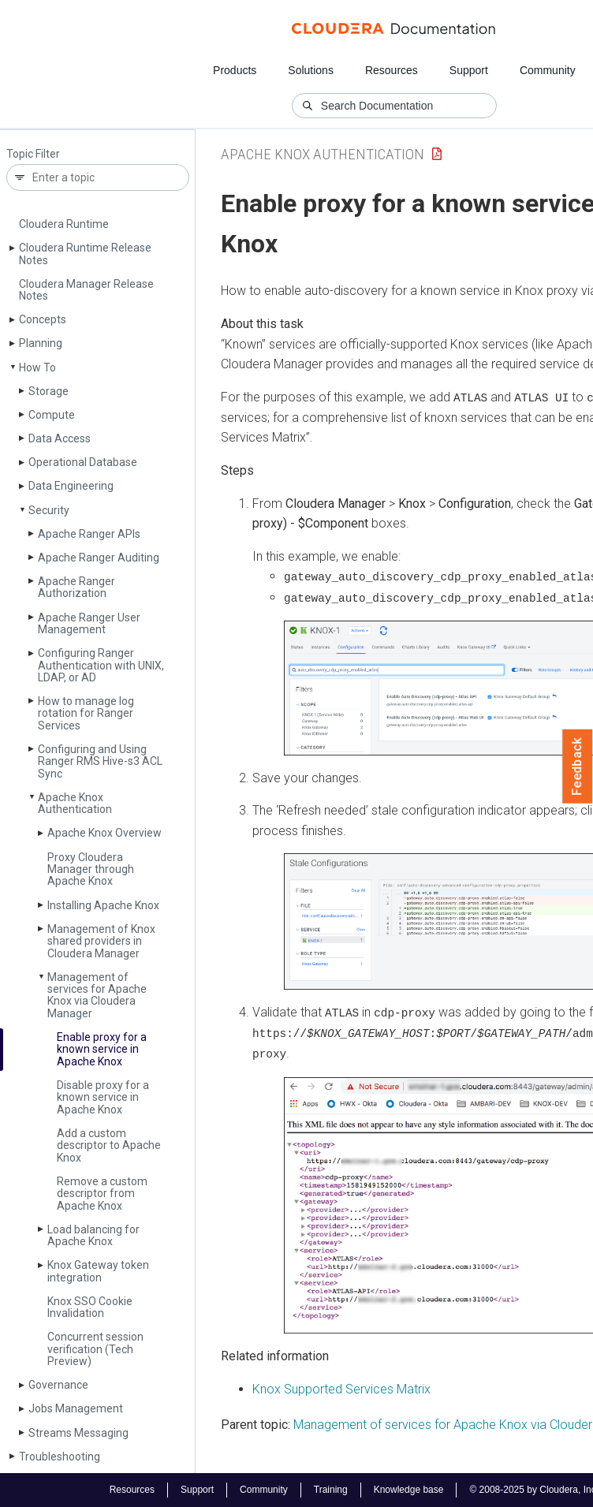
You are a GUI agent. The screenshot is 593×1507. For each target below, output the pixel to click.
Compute (51, 414)
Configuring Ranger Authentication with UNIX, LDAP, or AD (101, 665)
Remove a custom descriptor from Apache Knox (102, 1193)
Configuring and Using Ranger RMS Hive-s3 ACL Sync (100, 761)
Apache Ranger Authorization (76, 587)
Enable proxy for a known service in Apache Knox (102, 1049)
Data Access (59, 438)
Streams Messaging (78, 1433)
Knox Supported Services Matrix (341, 1386)
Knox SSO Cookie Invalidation (89, 1307)
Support (468, 70)
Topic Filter (33, 154)
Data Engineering (71, 485)
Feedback (577, 766)
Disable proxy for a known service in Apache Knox (103, 1097)
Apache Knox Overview (104, 832)
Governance (58, 1384)
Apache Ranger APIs (89, 534)
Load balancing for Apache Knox (93, 1235)
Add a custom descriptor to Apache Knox (109, 1145)
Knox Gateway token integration (98, 1271)
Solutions (311, 70)
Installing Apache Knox (103, 905)
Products (234, 70)
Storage (48, 391)
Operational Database (82, 462)
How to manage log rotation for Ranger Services (86, 713)
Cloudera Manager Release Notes (86, 290)
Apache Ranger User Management (89, 623)
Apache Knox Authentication (75, 803)
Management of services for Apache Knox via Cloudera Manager (97, 995)
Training (331, 1489)
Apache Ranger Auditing (98, 557)
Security (48, 510)
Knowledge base (409, 1489)
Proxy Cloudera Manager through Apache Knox (90, 869)
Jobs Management (75, 1408)
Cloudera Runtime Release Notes (85, 253)
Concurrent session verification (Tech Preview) (95, 1348)
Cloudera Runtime (64, 224)
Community (548, 70)
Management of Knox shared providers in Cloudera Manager (101, 941)
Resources (391, 70)
